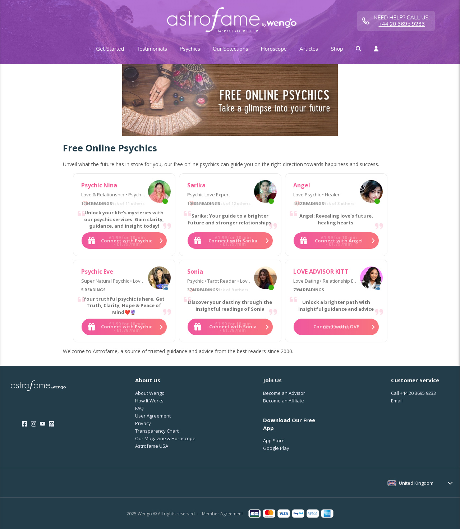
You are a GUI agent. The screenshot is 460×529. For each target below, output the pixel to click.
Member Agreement (222, 514)
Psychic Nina (99, 185)
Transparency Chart (157, 431)
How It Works (149, 400)
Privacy (143, 423)
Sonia (195, 271)
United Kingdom (416, 483)
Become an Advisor (284, 393)
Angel (301, 185)
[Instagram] (33, 424)
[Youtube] (42, 424)
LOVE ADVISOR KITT (321, 271)
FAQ (139, 408)
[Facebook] (24, 424)
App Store (274, 440)
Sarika (196, 185)
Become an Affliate (283, 400)
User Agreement (153, 415)
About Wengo (150, 393)
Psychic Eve (97, 271)
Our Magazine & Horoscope (165, 438)
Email (396, 400)
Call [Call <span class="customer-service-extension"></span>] (413, 393)
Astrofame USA (151, 446)
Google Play (276, 448)
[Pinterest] (51, 424)
